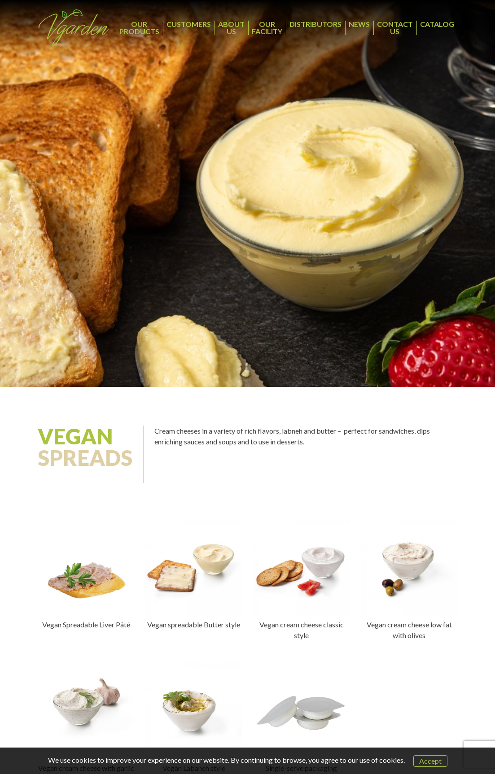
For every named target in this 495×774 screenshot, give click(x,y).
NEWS (359, 24)
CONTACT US (395, 27)
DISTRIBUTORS (315, 24)
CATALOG (437, 24)
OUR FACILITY (267, 27)
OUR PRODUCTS (139, 27)
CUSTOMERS (188, 24)
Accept (430, 761)
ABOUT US (231, 27)
